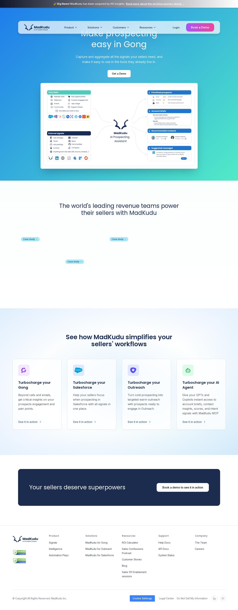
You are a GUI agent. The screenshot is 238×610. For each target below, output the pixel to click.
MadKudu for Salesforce (99, 555)
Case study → (30, 239)
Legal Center (166, 598)
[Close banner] (233, 3)
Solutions (95, 17)
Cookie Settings (142, 598)
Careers (199, 548)
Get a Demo (119, 73)
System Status (166, 555)
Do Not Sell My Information (192, 598)
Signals (53, 542)
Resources (148, 17)
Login (176, 17)
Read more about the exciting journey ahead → (155, 3)
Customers (121, 17)
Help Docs (164, 542)
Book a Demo (200, 17)
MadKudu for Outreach (98, 548)
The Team (201, 542)
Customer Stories (132, 559)
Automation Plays (59, 555)
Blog (124, 565)
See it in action (30, 422)
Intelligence (55, 548)
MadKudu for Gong (96, 542)
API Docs (163, 548)
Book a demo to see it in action (182, 487)
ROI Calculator (130, 542)
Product (70, 17)
